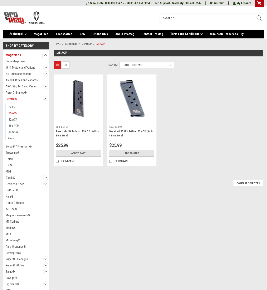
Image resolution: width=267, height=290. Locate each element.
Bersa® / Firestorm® (19, 146)
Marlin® (10, 228)
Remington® (13, 253)
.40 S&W (13, 132)
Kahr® (10, 196)
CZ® (9, 165)
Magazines (41, 34)
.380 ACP (13, 126)
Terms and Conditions (186, 34)
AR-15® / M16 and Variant (22, 86)
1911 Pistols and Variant (20, 67)
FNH (8, 171)
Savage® (11, 278)
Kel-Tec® (11, 209)
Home (57, 44)
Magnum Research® (18, 215)
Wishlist (216, 3)
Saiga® (10, 272)
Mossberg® (13, 240)
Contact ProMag (152, 34)
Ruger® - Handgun (17, 259)
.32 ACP (13, 119)
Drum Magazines (16, 61)
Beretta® (11, 99)
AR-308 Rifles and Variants (22, 80)
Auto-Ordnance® (16, 93)
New (82, 34)
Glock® (10, 178)
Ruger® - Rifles (15, 265)
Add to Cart (78, 153)
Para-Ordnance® (16, 246)
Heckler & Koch (15, 184)
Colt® (9, 159)
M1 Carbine (12, 221)
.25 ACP (13, 113)
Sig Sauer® (12, 284)
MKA (8, 234)
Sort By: (113, 65)
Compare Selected (248, 183)
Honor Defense (15, 203)
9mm (11, 138)
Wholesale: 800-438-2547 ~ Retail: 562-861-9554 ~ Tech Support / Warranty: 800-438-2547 (143, 3)
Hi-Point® (12, 190)
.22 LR (11, 107)
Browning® (13, 153)
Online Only (100, 34)
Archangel (17, 34)
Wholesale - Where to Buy (227, 34)
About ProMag (124, 34)
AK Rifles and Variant (18, 74)
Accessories (63, 34)
